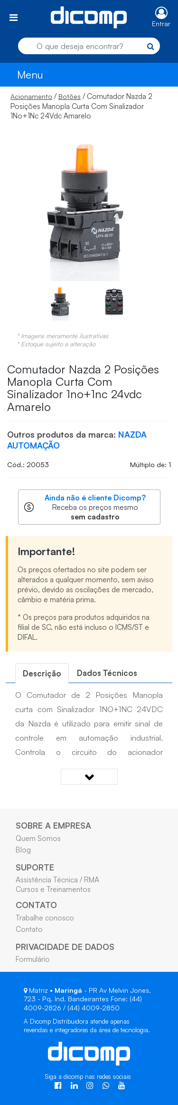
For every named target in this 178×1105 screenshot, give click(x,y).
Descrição (42, 673)
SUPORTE (35, 867)
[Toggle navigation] (13, 17)
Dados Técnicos (107, 673)
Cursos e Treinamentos (53, 889)
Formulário (33, 959)
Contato (29, 929)
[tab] (42, 673)
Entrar (161, 24)
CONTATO (36, 905)
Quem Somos (38, 838)
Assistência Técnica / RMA (57, 879)
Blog (23, 849)
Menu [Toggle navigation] (30, 74)
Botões (69, 96)
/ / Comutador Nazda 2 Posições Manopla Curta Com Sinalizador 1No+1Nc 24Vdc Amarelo (81, 105)
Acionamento (31, 96)
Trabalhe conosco (45, 917)
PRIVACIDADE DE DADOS (65, 946)
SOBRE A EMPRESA (53, 825)
